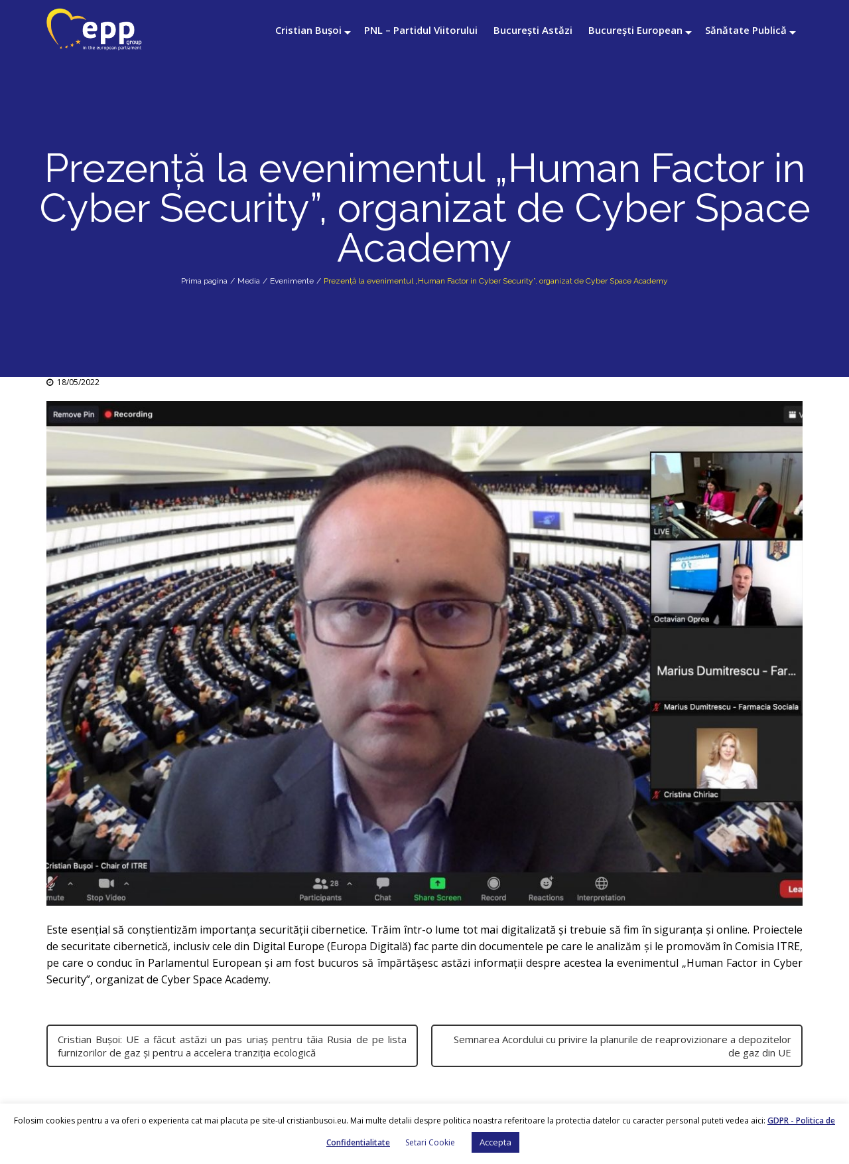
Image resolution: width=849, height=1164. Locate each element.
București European (635, 30)
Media (248, 281)
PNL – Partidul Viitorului (421, 30)
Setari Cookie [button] (430, 1142)
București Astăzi (532, 30)
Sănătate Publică (746, 30)
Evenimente (292, 281)
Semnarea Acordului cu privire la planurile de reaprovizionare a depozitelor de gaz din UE (622, 1046)
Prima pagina (204, 281)
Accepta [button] (495, 1142)
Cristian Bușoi (308, 30)
